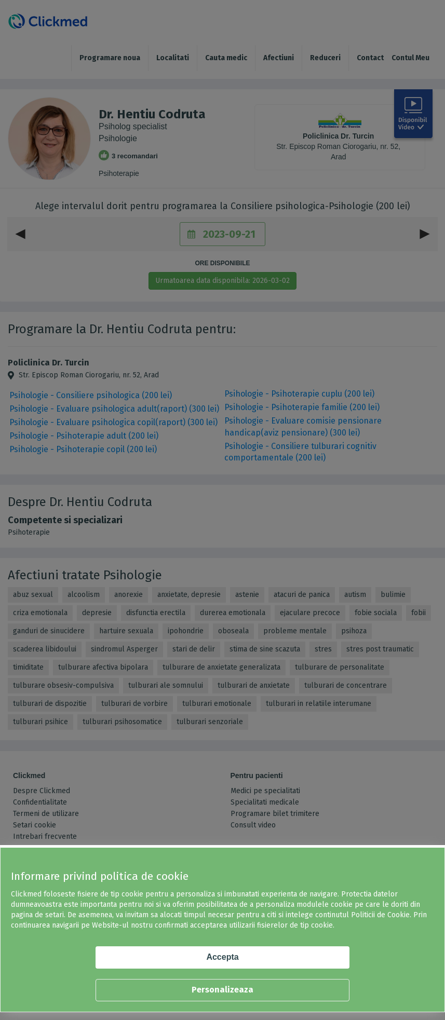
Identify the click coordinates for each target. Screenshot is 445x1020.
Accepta (222, 957)
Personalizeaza (222, 990)
